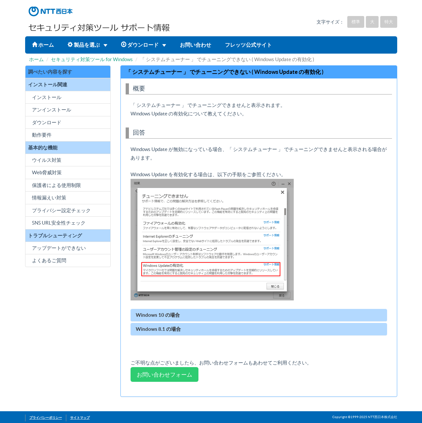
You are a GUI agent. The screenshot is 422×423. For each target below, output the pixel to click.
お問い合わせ (195, 45)
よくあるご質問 (49, 260)
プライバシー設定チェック (61, 210)
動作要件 (42, 135)
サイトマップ (80, 417)
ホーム (43, 45)
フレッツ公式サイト (248, 45)
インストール (46, 97)
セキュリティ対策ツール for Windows (92, 59)
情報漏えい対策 (49, 197)
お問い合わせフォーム (164, 374)
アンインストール (51, 109)
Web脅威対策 (47, 172)
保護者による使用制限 (56, 185)
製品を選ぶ (87, 45)
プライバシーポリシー (45, 417)
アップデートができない (59, 248)
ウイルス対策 (46, 160)
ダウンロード (143, 45)
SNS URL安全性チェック (59, 223)
